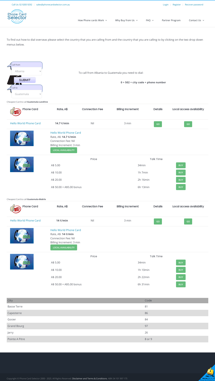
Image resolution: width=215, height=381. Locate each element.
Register (177, 4)
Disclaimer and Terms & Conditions (89, 378)
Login (165, 4)
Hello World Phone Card (25, 123)
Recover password (194, 4)
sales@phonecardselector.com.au (53, 4)
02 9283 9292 (25, 4)
